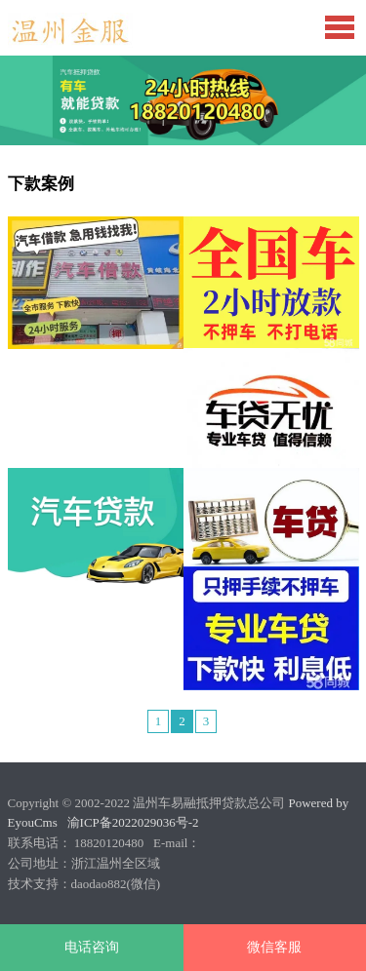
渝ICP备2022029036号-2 (133, 822)
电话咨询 (91, 947)
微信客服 (274, 947)
